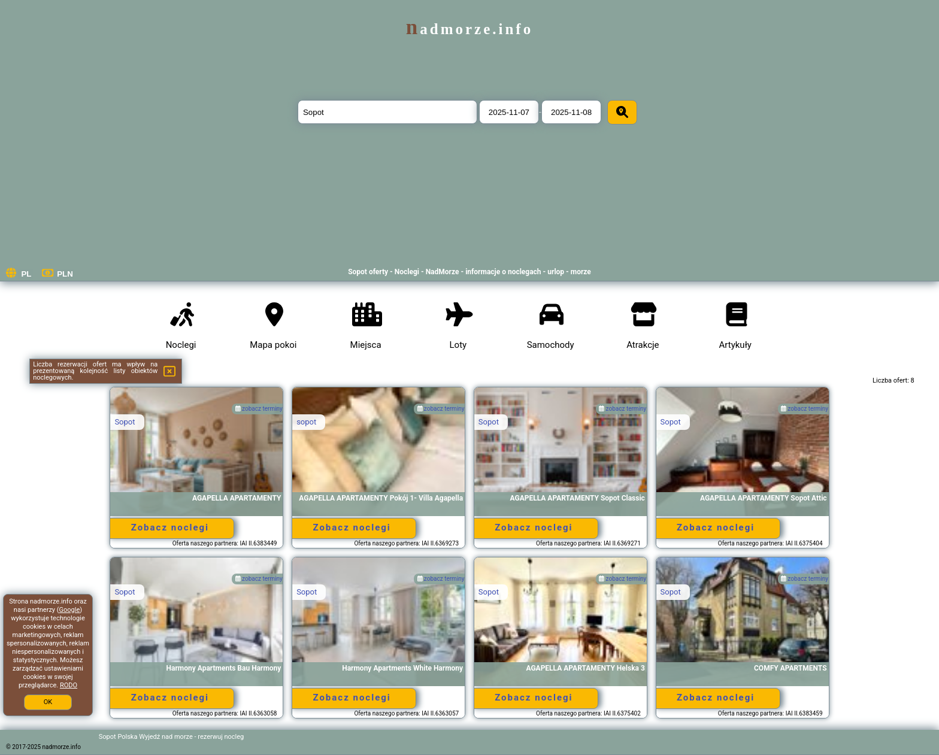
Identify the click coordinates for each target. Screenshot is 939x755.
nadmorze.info (469, 29)
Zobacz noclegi (170, 527)
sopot (306, 421)
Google (69, 610)
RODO (68, 685)
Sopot (124, 421)
